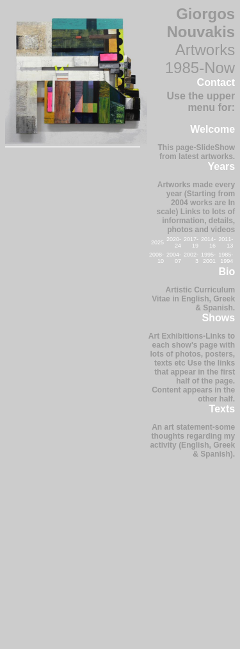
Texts (222, 408)
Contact (216, 82)
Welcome (212, 129)
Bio (226, 271)
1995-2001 (208, 257)
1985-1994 (225, 257)
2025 (157, 242)
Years (221, 166)
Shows (219, 317)
